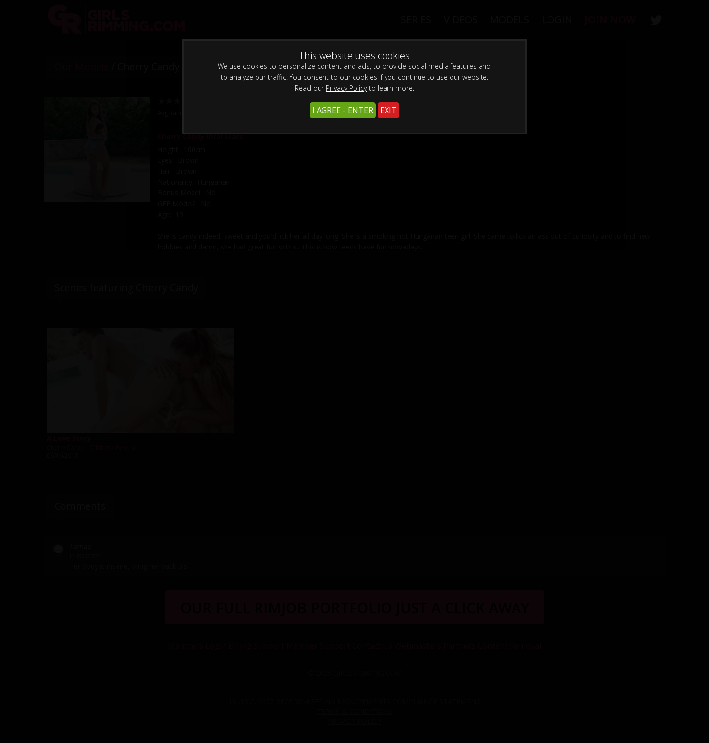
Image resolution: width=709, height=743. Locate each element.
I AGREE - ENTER (342, 110)
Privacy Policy (346, 88)
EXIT (388, 110)
